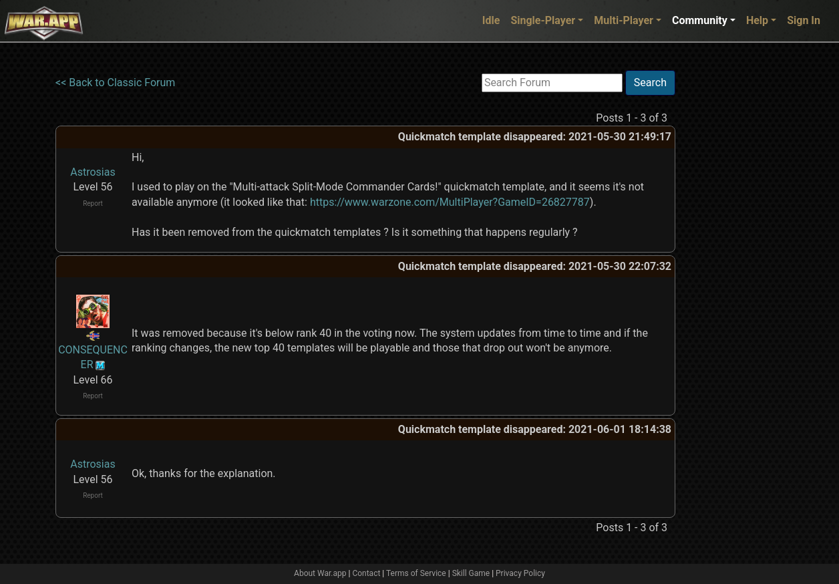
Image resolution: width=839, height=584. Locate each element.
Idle (491, 20)
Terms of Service (416, 573)
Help (757, 20)
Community (699, 20)
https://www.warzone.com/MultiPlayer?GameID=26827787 (450, 202)
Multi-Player (623, 20)
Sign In (803, 20)
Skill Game (471, 573)
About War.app (320, 573)
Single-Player (542, 20)
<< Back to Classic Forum (115, 82)
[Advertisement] (730, 270)
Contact (366, 573)
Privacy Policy (520, 573)
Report (93, 203)
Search (650, 82)
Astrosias (92, 172)
